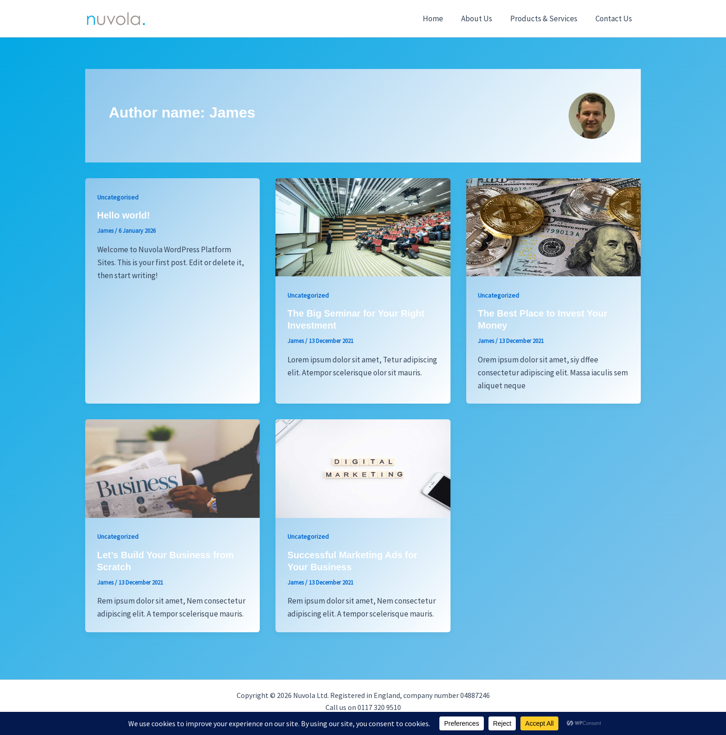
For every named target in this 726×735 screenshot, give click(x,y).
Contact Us (614, 18)
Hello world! (123, 215)
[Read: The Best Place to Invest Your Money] (553, 226)
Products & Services (547, 18)
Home (441, 18)
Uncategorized (308, 295)
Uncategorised (117, 197)
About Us (482, 18)
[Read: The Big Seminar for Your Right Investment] (362, 226)
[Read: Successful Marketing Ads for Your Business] (362, 468)
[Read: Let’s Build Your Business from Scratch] (172, 468)
